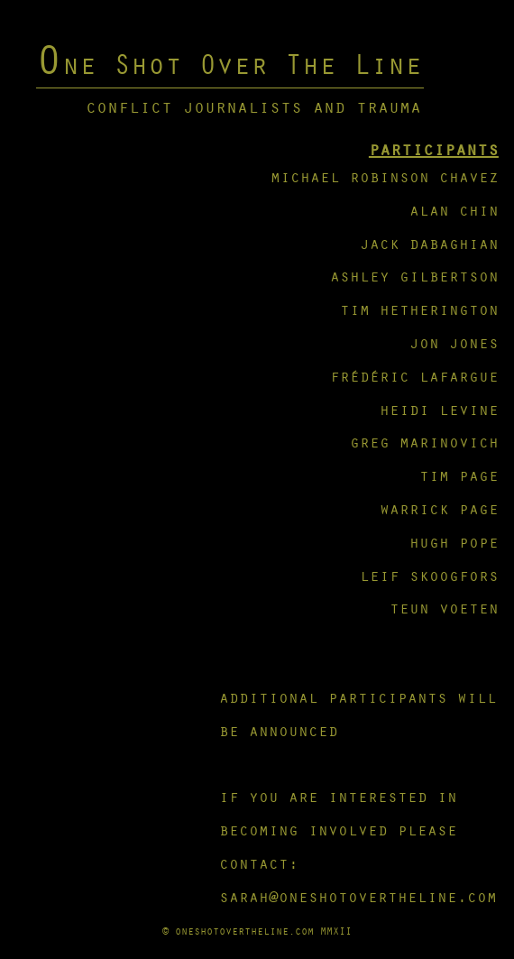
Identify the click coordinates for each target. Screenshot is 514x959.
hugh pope (454, 541)
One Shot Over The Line (229, 63)
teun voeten (444, 607)
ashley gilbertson (414, 275)
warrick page (439, 508)
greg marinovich (424, 441)
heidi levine (439, 409)
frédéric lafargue (414, 375)
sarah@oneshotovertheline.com (358, 896)
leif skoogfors (429, 575)
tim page (459, 475)
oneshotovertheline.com (244, 930)
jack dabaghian (429, 243)
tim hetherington (419, 309)
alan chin (454, 209)
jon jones (454, 342)
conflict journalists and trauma (253, 106)
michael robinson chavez (385, 176)
